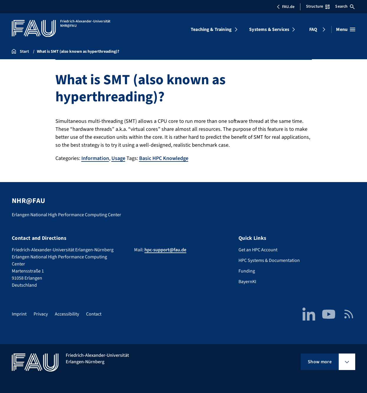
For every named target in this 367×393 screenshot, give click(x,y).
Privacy (41, 314)
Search (345, 6)
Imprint (19, 314)
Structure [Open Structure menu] (318, 6)
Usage (118, 158)
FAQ (313, 29)
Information (95, 158)
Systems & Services (269, 29)
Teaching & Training (211, 29)
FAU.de (286, 7)
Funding (246, 271)
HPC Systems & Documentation (269, 260)
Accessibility (67, 314)
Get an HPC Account (257, 250)
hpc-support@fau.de (165, 250)
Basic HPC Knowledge (163, 158)
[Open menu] (345, 29)
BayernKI (247, 281)
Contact (93, 314)
